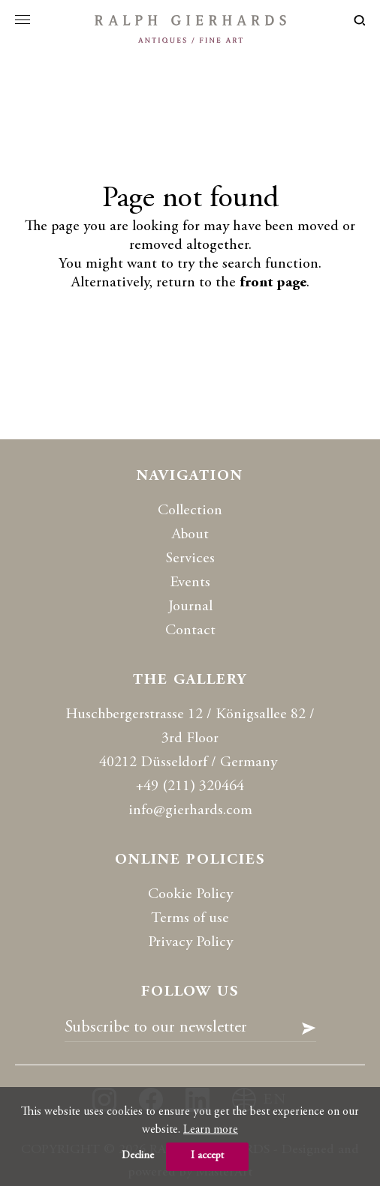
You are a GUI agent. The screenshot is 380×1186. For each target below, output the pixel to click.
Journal (190, 607)
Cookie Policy (190, 895)
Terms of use (190, 919)
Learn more (210, 1130)
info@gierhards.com (190, 811)
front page (273, 283)
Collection (190, 511)
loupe (359, 20)
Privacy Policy (190, 943)
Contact (190, 631)
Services (190, 559)
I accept (207, 1156)
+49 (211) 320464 (190, 787)
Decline (138, 1156)
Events (190, 583)
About (190, 535)
